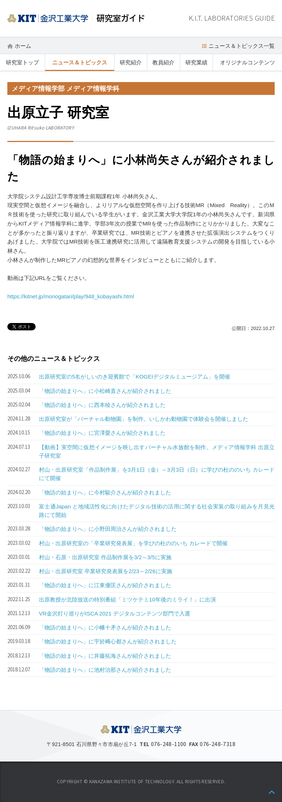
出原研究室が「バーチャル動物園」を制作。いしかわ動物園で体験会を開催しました (143, 419)
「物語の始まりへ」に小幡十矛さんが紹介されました (105, 627)
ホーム (23, 46)
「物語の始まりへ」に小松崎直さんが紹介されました (105, 391)
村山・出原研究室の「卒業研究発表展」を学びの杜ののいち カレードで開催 (133, 543)
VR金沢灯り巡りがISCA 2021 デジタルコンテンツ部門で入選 (114, 613)
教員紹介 (163, 62)
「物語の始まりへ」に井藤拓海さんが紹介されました (105, 656)
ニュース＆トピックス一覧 (242, 46)
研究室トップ (22, 62)
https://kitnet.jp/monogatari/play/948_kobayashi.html (70, 296)
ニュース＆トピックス (79, 62)
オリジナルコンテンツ (247, 62)
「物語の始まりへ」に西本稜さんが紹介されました (102, 405)
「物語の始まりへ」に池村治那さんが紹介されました (105, 670)
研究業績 (196, 62)
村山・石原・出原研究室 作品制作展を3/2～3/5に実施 (105, 557)
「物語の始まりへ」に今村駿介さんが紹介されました (105, 492)
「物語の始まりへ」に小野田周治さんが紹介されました (108, 529)
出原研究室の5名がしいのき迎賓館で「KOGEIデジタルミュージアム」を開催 (134, 376)
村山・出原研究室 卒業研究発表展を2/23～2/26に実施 (105, 571)
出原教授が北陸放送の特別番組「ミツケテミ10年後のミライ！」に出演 (127, 599)
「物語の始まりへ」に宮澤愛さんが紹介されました (102, 433)
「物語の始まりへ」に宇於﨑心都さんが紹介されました (108, 641)
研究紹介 (131, 62)
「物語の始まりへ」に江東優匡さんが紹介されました (105, 585)
